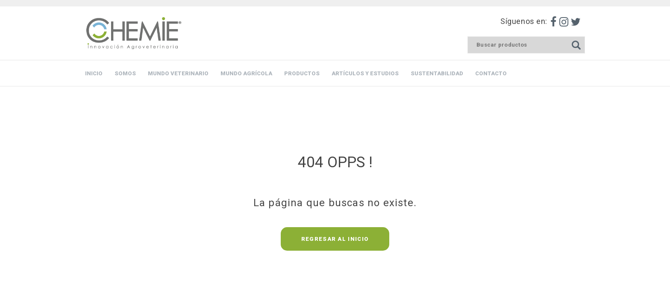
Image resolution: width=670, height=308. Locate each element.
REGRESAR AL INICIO (335, 239)
